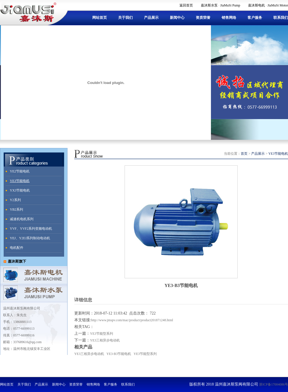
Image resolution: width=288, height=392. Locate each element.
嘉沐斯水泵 (209, 5)
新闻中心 (177, 17)
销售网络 (229, 17)
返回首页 (186, 5)
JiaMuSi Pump (230, 5)
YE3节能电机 (20, 181)
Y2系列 (15, 200)
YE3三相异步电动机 (105, 340)
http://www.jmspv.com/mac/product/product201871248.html (132, 320)
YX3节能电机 (20, 190)
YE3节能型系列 (101, 334)
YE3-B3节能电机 (119, 354)
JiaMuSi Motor (277, 5)
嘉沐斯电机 (256, 5)
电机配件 (16, 248)
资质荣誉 (203, 17)
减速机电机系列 (21, 219)
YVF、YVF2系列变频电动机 (31, 229)
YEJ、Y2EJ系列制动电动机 (30, 238)
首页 (244, 154)
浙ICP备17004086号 (273, 384)
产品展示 (151, 17)
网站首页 (99, 17)
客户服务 (255, 17)
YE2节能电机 (20, 171)
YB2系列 (16, 209)
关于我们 (125, 17)
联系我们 (280, 17)
